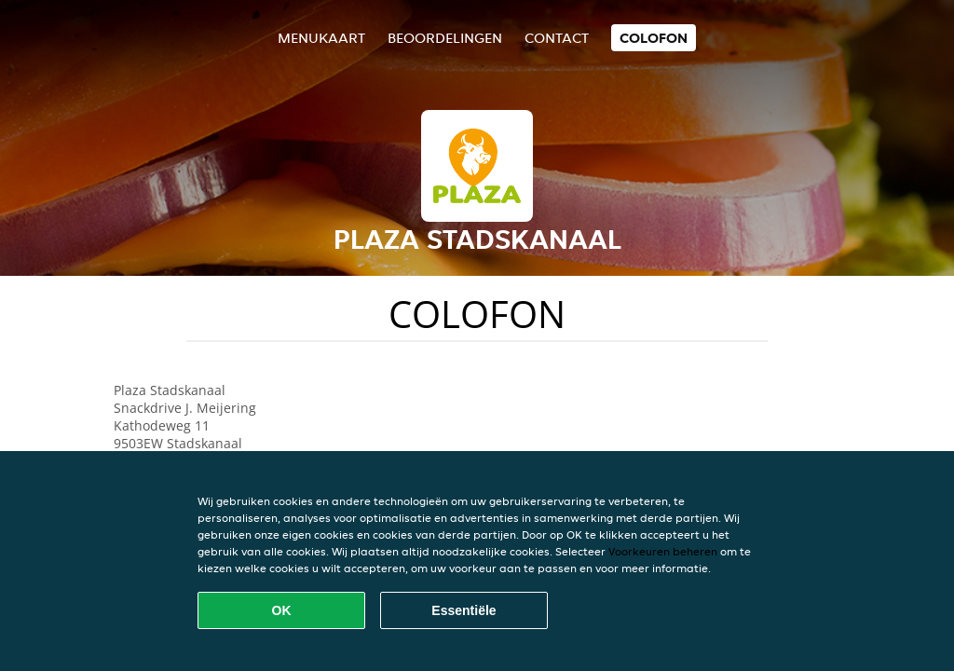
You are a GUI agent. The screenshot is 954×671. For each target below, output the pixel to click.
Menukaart (321, 38)
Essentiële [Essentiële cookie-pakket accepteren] (463, 610)
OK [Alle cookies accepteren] (282, 610)
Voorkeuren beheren (662, 551)
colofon (654, 38)
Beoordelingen (445, 38)
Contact (557, 38)
